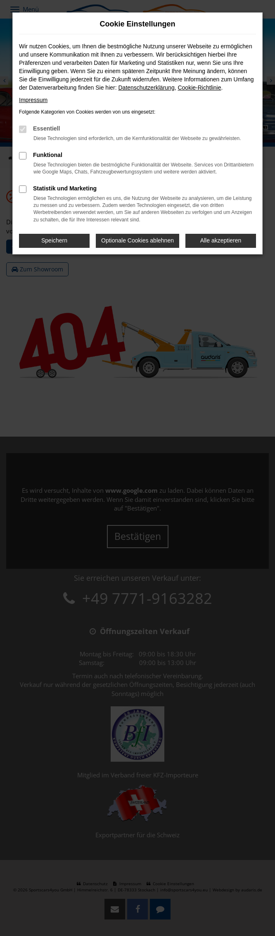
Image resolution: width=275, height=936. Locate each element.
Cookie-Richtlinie (199, 87)
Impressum (33, 100)
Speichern (54, 240)
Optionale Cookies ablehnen (137, 240)
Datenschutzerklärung (146, 87)
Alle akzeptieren (221, 240)
